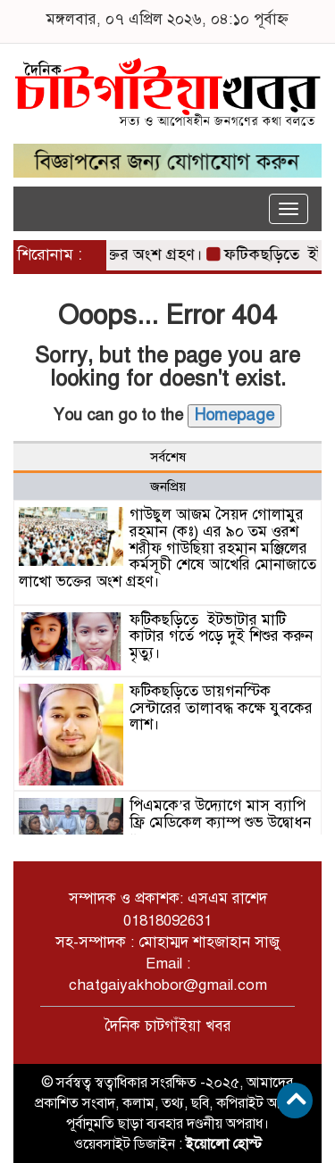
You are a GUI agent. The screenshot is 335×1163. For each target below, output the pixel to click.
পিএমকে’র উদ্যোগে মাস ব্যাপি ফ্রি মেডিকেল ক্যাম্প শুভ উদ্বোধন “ (220, 822)
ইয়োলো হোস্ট (224, 1144)
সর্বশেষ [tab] (168, 457)
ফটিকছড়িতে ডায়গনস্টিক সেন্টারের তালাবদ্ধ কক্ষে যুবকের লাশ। (221, 708)
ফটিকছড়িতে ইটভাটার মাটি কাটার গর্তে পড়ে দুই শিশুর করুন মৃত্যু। (221, 636)
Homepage (234, 415)
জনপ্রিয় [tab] (168, 486)
